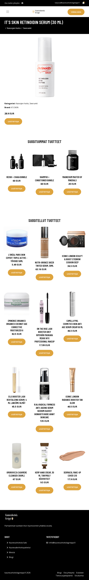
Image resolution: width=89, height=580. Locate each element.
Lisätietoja (13, 121)
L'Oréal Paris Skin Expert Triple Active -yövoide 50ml (16, 257)
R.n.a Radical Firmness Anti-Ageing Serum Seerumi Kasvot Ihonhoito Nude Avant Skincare (44, 411)
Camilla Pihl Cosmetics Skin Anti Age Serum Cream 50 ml (72, 324)
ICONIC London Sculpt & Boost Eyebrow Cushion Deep (72, 259)
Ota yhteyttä (69, 572)
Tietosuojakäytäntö (64, 575)
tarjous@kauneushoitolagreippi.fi (67, 3)
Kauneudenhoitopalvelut (19, 547)
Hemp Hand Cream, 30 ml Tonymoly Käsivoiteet (44, 475)
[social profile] (22, 3)
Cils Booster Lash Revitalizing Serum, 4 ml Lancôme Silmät (17, 399)
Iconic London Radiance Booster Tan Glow (72, 399)
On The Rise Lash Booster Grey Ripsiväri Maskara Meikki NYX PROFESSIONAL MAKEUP (45, 335)
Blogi (11, 557)
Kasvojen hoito (14, 28)
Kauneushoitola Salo (18, 542)
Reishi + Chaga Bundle (16, 177)
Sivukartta (79, 575)
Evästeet (80, 572)
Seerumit (27, 28)
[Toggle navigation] (8, 12)
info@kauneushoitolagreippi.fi (62, 542)
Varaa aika (76, 12)
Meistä (12, 552)
